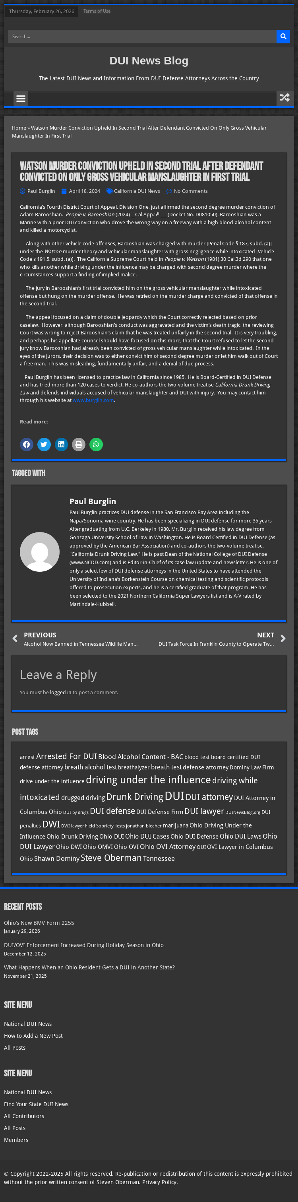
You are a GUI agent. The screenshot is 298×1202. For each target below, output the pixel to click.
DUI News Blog (148, 60)
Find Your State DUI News (36, 1104)
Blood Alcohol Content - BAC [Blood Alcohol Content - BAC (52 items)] (140, 757)
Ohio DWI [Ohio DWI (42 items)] (69, 847)
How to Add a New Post (33, 1036)
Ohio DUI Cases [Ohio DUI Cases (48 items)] (147, 836)
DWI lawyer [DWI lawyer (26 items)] (72, 826)
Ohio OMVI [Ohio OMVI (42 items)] (98, 847)
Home (19, 128)
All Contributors (24, 1116)
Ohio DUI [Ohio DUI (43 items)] (111, 836)
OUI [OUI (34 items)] (201, 847)
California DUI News (137, 191)
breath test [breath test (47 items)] (166, 767)
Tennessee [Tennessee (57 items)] (159, 858)
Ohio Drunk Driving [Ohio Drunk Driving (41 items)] (72, 836)
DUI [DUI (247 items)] (174, 796)
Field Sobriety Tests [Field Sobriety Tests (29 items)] (105, 826)
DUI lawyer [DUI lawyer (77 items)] (204, 811)
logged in (61, 692)
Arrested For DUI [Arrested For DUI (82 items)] (66, 756)
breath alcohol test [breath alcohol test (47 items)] (90, 767)
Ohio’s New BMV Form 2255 (39, 923)
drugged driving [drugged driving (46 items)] (83, 798)
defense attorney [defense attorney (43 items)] (205, 767)
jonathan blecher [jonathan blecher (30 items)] (144, 826)
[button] (21, 98)
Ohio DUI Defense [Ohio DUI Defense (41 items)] (194, 836)
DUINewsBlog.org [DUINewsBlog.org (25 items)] (242, 812)
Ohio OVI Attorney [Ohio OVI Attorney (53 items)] (167, 847)
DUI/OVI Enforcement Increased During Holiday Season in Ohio (84, 945)
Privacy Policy (159, 1182)
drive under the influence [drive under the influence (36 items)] (52, 781)
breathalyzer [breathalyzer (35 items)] (134, 767)
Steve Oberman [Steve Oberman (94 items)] (111, 858)
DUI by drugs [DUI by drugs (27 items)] (76, 812)
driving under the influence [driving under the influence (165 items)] (148, 780)
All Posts (14, 1048)
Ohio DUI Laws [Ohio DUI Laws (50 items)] (240, 836)
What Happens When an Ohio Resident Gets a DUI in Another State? (89, 967)
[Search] (283, 36)
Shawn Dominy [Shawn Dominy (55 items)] (56, 858)
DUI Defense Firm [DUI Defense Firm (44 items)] (159, 812)
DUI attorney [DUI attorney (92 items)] (209, 797)
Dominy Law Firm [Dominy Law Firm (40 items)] (252, 767)
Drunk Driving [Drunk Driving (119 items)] (134, 796)
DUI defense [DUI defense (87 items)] (112, 811)
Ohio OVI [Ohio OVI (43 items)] (126, 847)
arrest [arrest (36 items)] (27, 757)
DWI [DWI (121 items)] (51, 824)
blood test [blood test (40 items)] (197, 757)
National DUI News (28, 1024)
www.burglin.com (93, 400)
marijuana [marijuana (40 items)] (175, 825)
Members (16, 1140)
